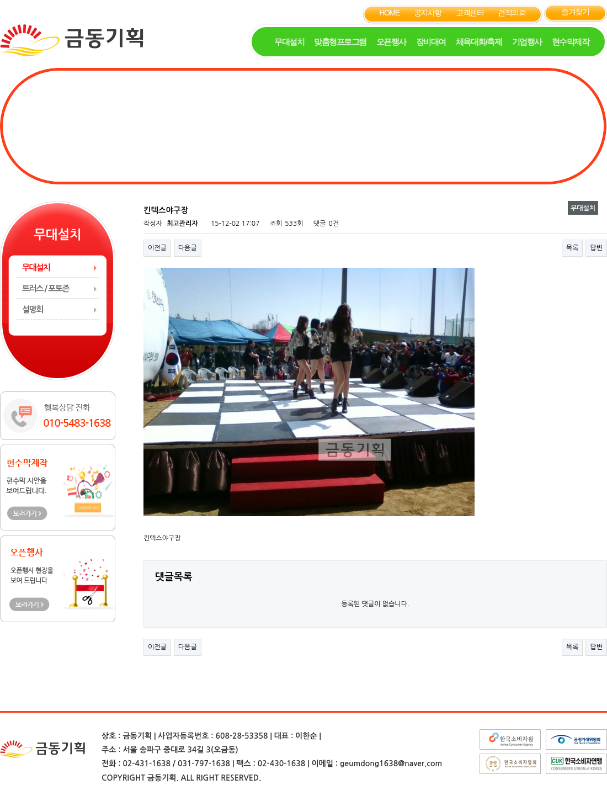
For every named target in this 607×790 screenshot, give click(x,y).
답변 (596, 248)
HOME (389, 12)
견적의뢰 (511, 12)
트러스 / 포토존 (45, 288)
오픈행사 (391, 41)
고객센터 (469, 12)
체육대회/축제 (479, 41)
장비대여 (431, 41)
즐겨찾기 (575, 11)
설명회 (32, 309)
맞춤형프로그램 (340, 41)
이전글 (157, 248)
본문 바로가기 (0, 0)
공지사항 (427, 12)
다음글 (187, 248)
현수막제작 (570, 41)
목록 (572, 248)
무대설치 (289, 41)
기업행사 (527, 41)
